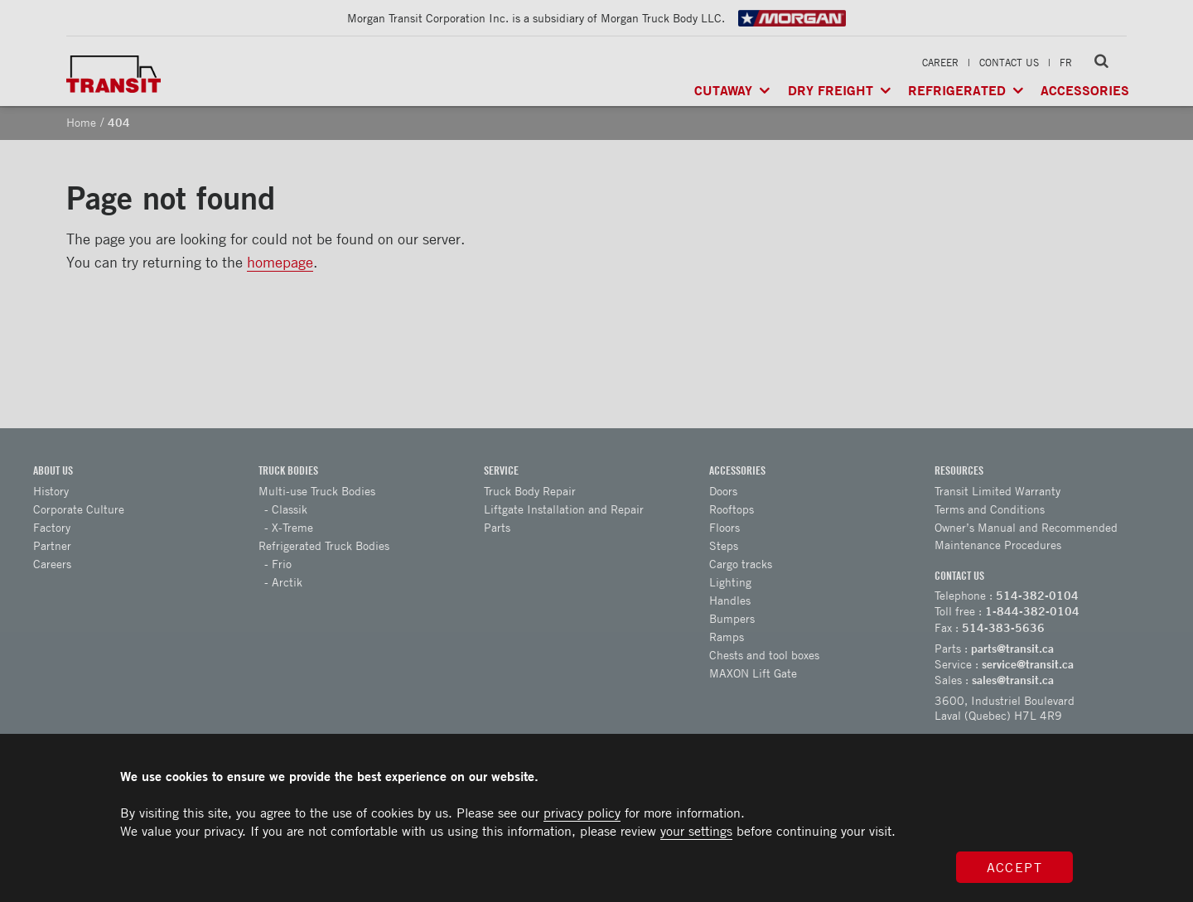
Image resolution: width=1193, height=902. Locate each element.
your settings (696, 830)
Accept (1015, 867)
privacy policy (582, 812)
